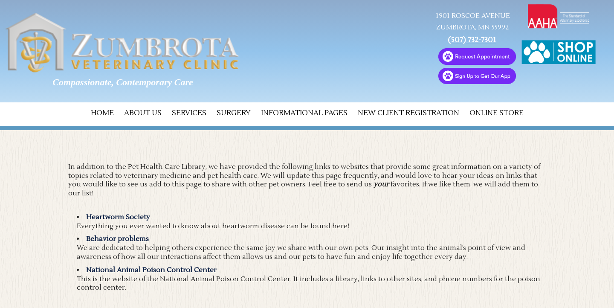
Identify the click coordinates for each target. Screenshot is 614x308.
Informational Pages (304, 113)
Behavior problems (117, 239)
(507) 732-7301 (472, 40)
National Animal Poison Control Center (151, 270)
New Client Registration (408, 113)
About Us (143, 113)
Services (189, 113)
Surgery (234, 113)
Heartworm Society (118, 217)
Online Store (496, 113)
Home (102, 113)
